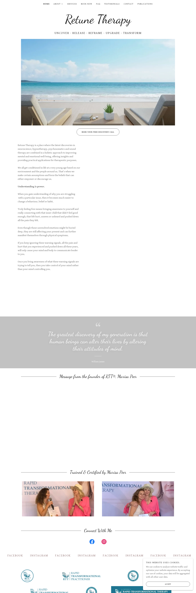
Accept (158, 583)
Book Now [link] (86, 4)
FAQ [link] (98, 4)
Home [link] (46, 4)
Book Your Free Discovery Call (95, 131)
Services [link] (72, 4)
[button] (58, 4)
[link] (98, 22)
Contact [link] (129, 4)
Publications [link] (145, 4)
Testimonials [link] (112, 4)
